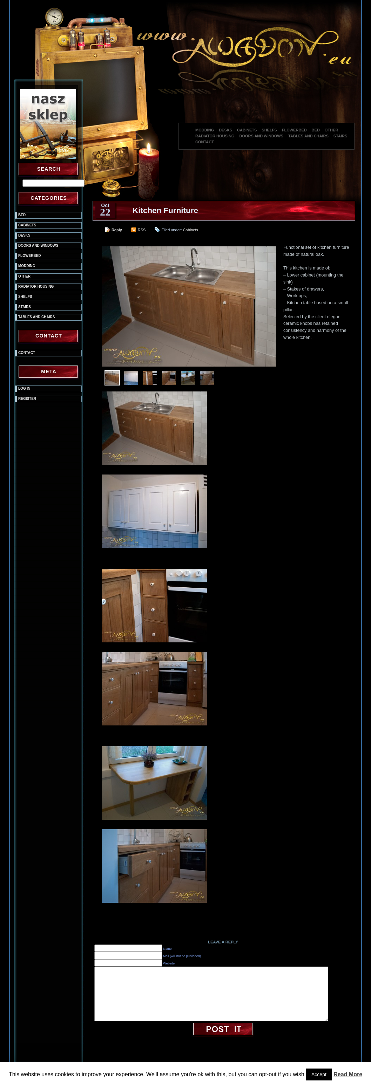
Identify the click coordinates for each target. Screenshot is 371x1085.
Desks (225, 130)
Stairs (340, 136)
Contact (204, 142)
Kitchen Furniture (165, 210)
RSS (142, 230)
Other (331, 130)
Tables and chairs (308, 136)
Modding (204, 130)
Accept (318, 1074)
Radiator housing (214, 136)
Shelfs (269, 130)
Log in (24, 388)
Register (27, 399)
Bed (316, 130)
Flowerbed (294, 130)
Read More (347, 1074)
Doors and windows (261, 136)
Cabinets (247, 130)
